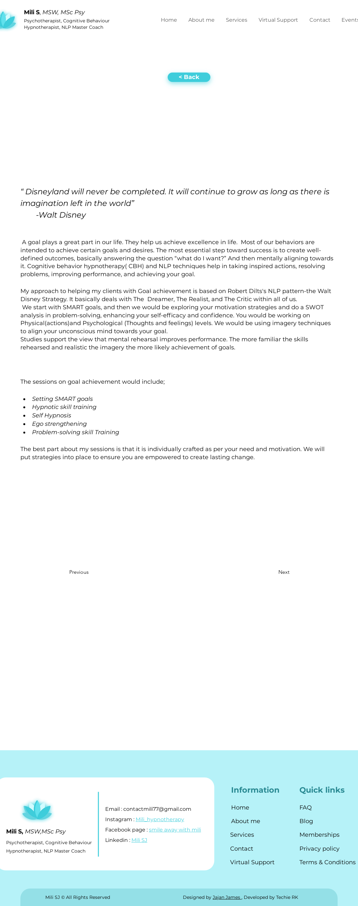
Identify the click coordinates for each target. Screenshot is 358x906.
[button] (321, 20)
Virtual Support (252, 862)
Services (242, 834)
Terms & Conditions (327, 862)
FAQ (305, 807)
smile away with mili (175, 830)
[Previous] (95, 572)
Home (240, 807)
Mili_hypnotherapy (160, 819)
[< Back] (189, 77)
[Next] (267, 572)
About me (245, 821)
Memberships (319, 834)
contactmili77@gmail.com (157, 809)
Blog (306, 821)
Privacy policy (319, 848)
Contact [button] (241, 848)
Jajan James (227, 897)
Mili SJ (139, 840)
